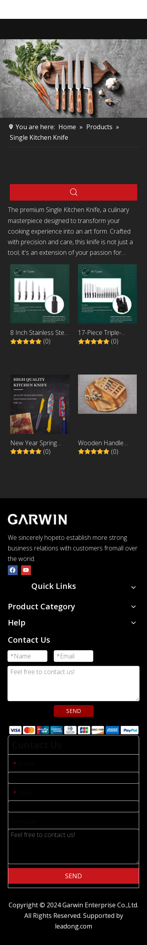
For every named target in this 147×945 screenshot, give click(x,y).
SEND (73, 711)
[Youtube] (26, 569)
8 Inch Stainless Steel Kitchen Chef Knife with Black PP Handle (39, 333)
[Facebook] (13, 569)
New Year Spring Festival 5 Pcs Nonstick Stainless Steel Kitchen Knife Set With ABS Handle (39, 443)
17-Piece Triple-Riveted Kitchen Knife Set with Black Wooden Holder (107, 333)
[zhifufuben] (73, 729)
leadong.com (73, 926)
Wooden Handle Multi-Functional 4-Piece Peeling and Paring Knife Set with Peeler (106, 443)
